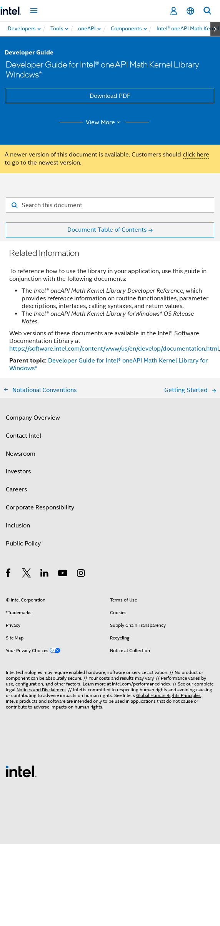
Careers (16, 489)
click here (196, 154)
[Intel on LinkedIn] (45, 574)
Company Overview (33, 418)
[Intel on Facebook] (9, 574)
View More (104, 122)
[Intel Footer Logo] (21, 771)
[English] (190, 10)
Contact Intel (23, 436)
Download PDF (110, 96)
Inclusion (18, 525)
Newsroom (20, 454)
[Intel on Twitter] (27, 574)
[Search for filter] (110, 205)
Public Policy (23, 543)
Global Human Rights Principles (168, 695)
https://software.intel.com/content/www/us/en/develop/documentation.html (114, 349)
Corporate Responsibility (40, 507)
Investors (18, 471)
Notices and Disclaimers (41, 689)
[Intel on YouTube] (63, 574)
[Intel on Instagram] (81, 574)
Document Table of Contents (107, 230)
